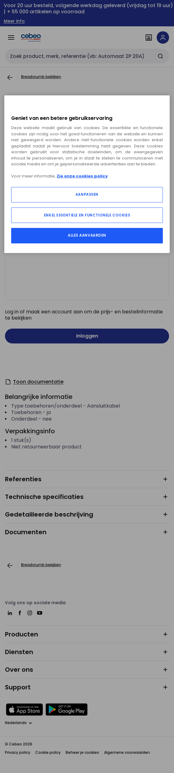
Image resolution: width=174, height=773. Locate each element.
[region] (87, 174)
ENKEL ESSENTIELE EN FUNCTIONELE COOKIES (87, 215)
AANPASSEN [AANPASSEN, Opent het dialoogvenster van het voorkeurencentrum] (87, 194)
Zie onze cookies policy (82, 176)
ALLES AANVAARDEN (87, 235)
